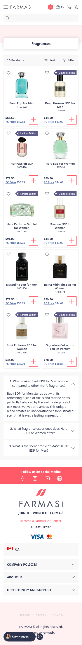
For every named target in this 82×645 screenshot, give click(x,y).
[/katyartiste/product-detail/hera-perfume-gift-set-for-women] (21, 213)
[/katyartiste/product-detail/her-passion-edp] (21, 150)
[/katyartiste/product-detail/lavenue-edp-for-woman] (60, 213)
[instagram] (35, 478)
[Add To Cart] (33, 120)
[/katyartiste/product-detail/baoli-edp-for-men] (21, 90)
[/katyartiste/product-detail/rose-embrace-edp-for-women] (21, 334)
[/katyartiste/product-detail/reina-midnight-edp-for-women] (60, 273)
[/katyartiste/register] (41, 521)
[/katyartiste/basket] (69, 7)
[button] (41, 549)
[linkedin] (59, 478)
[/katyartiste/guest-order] (41, 527)
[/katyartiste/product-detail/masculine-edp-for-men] (21, 271)
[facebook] (22, 478)
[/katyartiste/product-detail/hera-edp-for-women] (60, 150)
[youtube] (47, 478)
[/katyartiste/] (21, 7)
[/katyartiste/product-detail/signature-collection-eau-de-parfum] (60, 334)
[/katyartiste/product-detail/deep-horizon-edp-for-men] (60, 92)
